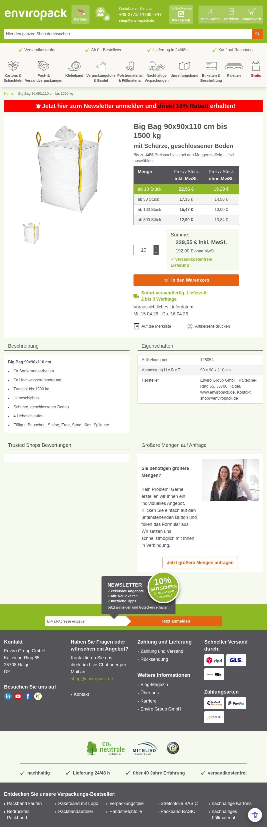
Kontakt (81, 694)
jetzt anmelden (176, 621)
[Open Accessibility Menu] (255, 815)
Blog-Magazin (154, 684)
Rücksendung (154, 659)
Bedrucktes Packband (18, 814)
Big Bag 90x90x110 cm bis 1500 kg (45, 93)
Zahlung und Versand (161, 651)
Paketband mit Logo (78, 803)
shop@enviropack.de (136, 20)
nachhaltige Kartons (232, 803)
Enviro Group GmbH (160, 709)
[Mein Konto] (210, 14)
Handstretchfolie (126, 811)
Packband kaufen (24, 803)
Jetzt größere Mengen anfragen (200, 562)
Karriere (148, 701)
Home (8, 93)
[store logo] (36, 14)
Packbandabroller (75, 811)
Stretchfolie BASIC (179, 803)
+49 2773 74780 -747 (140, 14)
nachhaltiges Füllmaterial (224, 814)
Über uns (149, 692)
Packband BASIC (177, 811)
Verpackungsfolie (127, 803)
